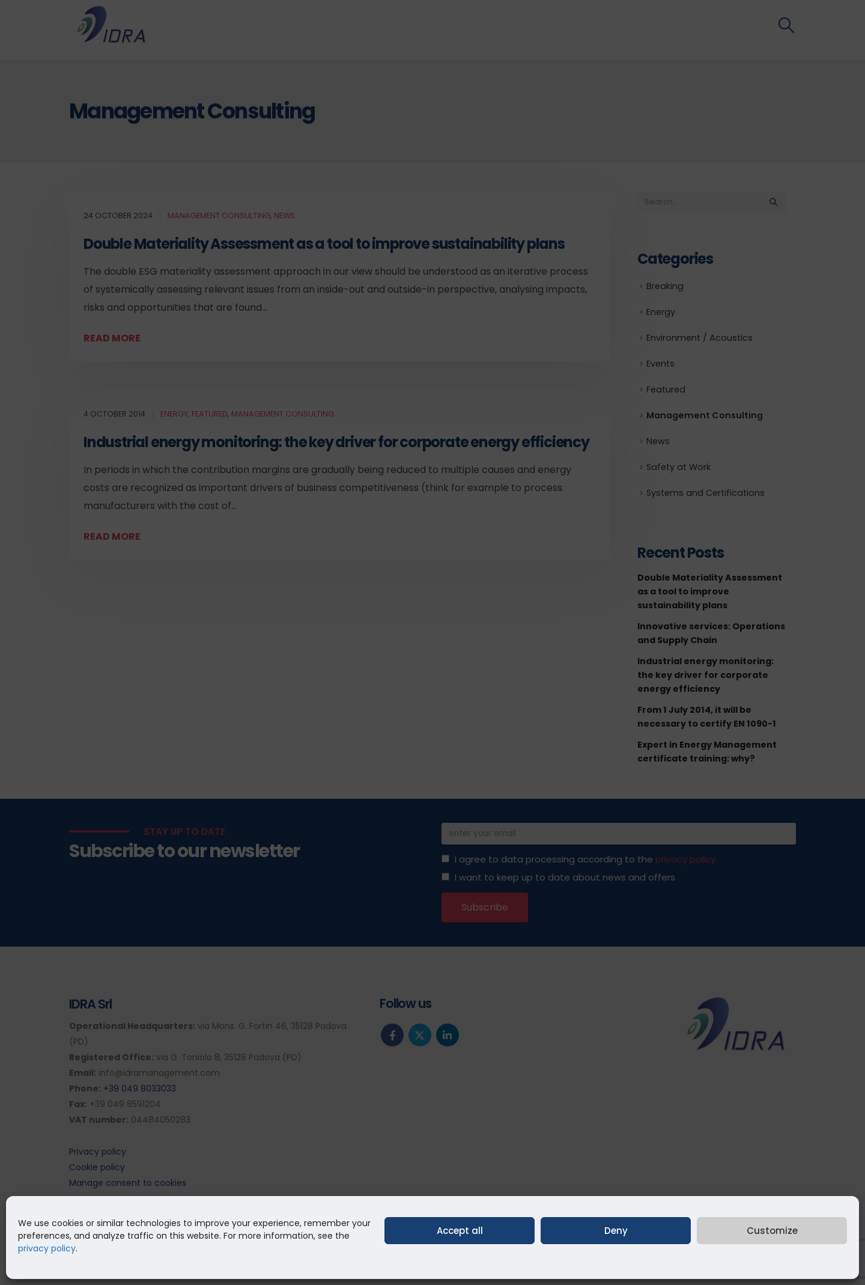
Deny (616, 1230)
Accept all (460, 1230)
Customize (772, 1230)
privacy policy (47, 1248)
